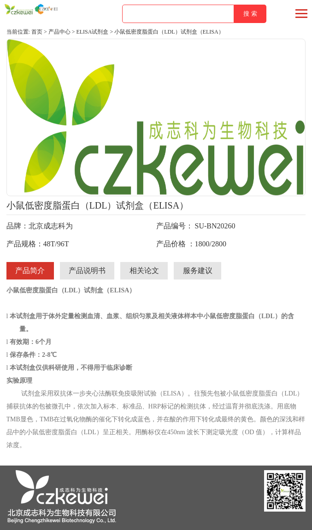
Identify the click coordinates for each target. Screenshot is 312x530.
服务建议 (197, 270)
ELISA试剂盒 (92, 32)
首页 (36, 32)
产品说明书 (87, 270)
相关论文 (144, 270)
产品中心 (59, 32)
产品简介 (30, 270)
